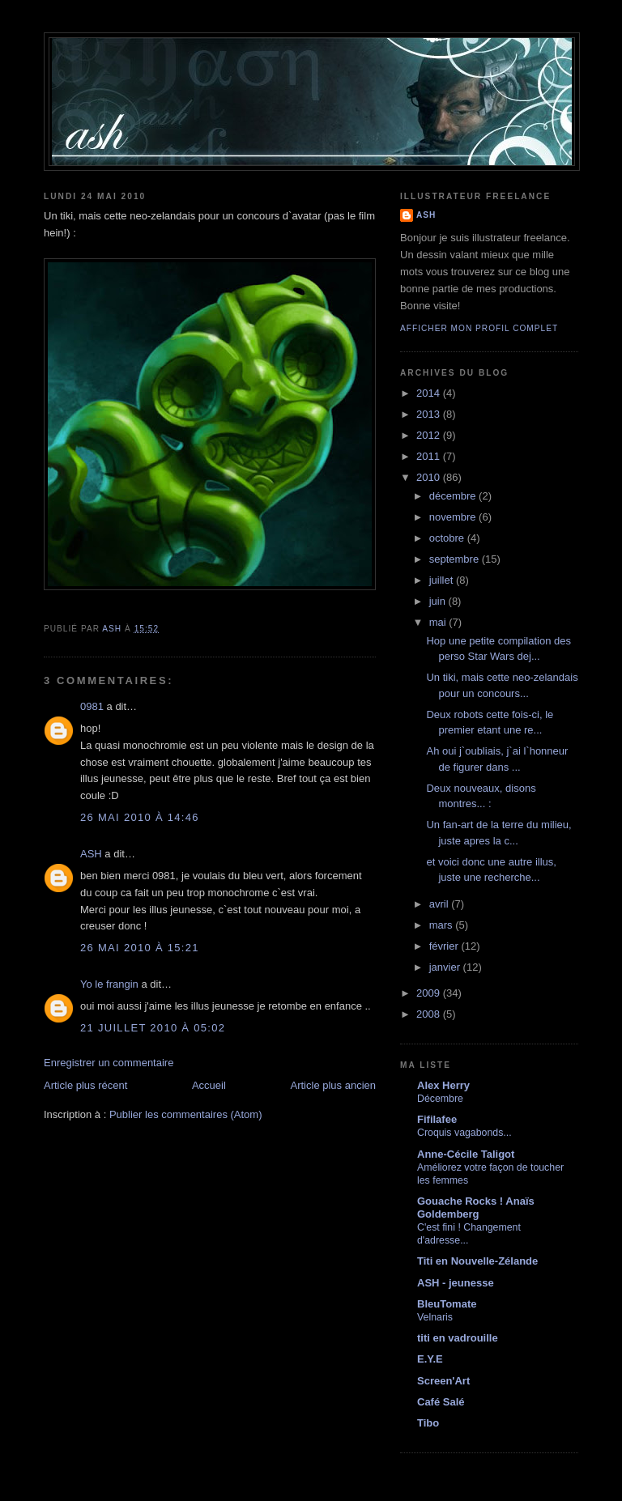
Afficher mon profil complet (479, 328)
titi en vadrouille (457, 1338)
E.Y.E (430, 1359)
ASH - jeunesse (455, 1283)
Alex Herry (443, 1085)
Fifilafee (437, 1119)
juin (439, 601)
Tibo (428, 1423)
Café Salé (441, 1402)
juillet (442, 580)
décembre (454, 496)
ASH (91, 854)
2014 (429, 393)
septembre (455, 559)
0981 (92, 706)
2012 (429, 435)
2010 (429, 477)
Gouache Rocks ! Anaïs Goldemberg (476, 1207)
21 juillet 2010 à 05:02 (152, 1028)
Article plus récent (85, 1085)
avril (440, 904)
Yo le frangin (109, 984)
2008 (429, 1014)
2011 (429, 456)
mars (442, 925)
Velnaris (435, 1317)
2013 (429, 414)
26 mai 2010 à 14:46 (139, 817)
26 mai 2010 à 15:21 (139, 948)
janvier (446, 967)
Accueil (209, 1085)
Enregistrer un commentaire (108, 1063)
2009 (429, 993)
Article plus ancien (334, 1085)
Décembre (440, 1098)
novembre (454, 517)
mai (439, 622)
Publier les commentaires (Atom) (185, 1114)
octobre (448, 538)
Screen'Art (443, 1381)
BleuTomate (446, 1304)
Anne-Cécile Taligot (465, 1154)
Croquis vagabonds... (464, 1132)
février (445, 946)
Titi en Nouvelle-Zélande (477, 1261)
